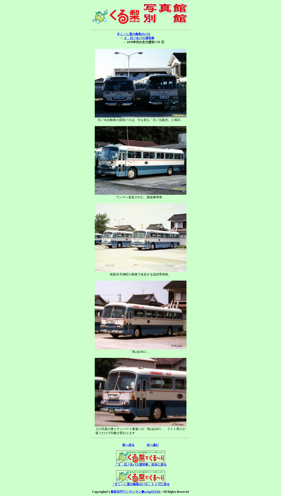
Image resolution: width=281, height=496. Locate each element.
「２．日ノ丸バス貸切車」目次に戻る (141, 463)
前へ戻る (128, 445)
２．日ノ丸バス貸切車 (139, 38)
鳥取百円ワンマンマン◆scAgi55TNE (136, 491)
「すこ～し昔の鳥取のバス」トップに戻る (141, 483)
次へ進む (153, 445)
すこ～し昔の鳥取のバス (134, 34)
